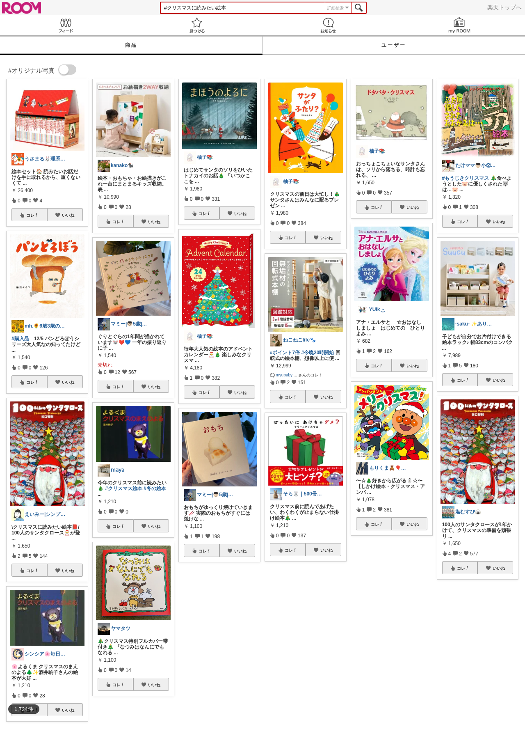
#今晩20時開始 (317, 352)
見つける (196, 25)
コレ (32, 215)
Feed (65, 25)
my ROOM (459, 25)
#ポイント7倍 (285, 352)
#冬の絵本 (155, 488)
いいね (68, 215)
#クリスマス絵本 (123, 488)
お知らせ (328, 25)
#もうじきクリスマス (465, 178)
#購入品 (20, 339)
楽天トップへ (504, 7)
